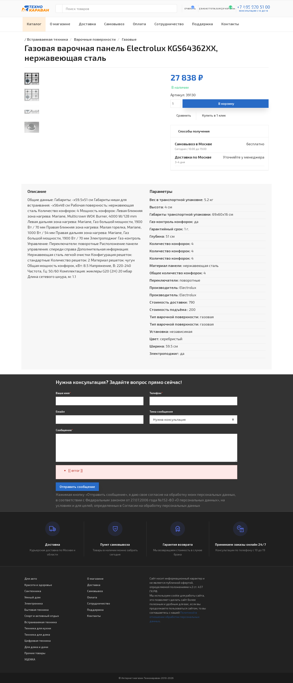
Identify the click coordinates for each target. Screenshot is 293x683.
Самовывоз (114, 24)
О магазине (60, 24)
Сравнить (183, 115)
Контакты (230, 24)
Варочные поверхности (95, 39)
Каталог (34, 24)
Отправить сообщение (77, 486)
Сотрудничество (169, 24)
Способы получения (194, 131)
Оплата (139, 24)
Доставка (87, 24)
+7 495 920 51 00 (253, 6)
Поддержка (202, 24)
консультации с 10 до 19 (253, 11)
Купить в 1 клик (214, 115)
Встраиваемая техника (47, 39)
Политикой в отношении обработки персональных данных (174, 617)
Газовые (129, 39)
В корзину (226, 103)
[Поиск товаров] (119, 8)
